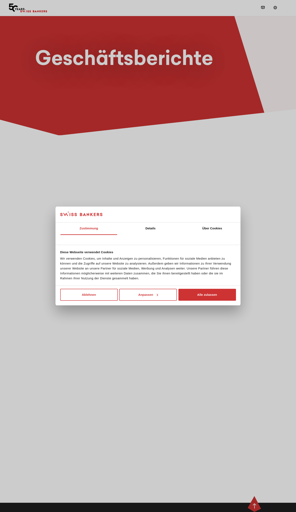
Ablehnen (89, 294)
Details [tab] (150, 228)
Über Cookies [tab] (212, 228)
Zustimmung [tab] (89, 228)
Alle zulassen (207, 294)
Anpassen (148, 294)
